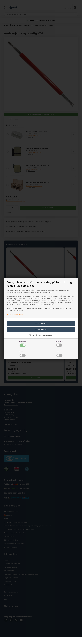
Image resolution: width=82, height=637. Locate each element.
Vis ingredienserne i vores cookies (41, 335)
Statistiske (59, 354)
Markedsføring (59, 344)
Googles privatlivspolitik (15, 314)
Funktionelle (22, 354)
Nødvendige (22, 344)
